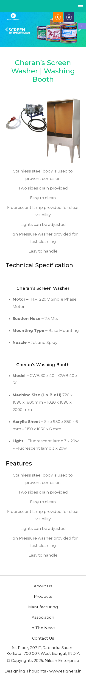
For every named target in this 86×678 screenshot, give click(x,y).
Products (43, 596)
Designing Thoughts (25, 671)
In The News (43, 628)
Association (43, 617)
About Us (43, 586)
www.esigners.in (65, 671)
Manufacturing (43, 607)
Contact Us (43, 638)
